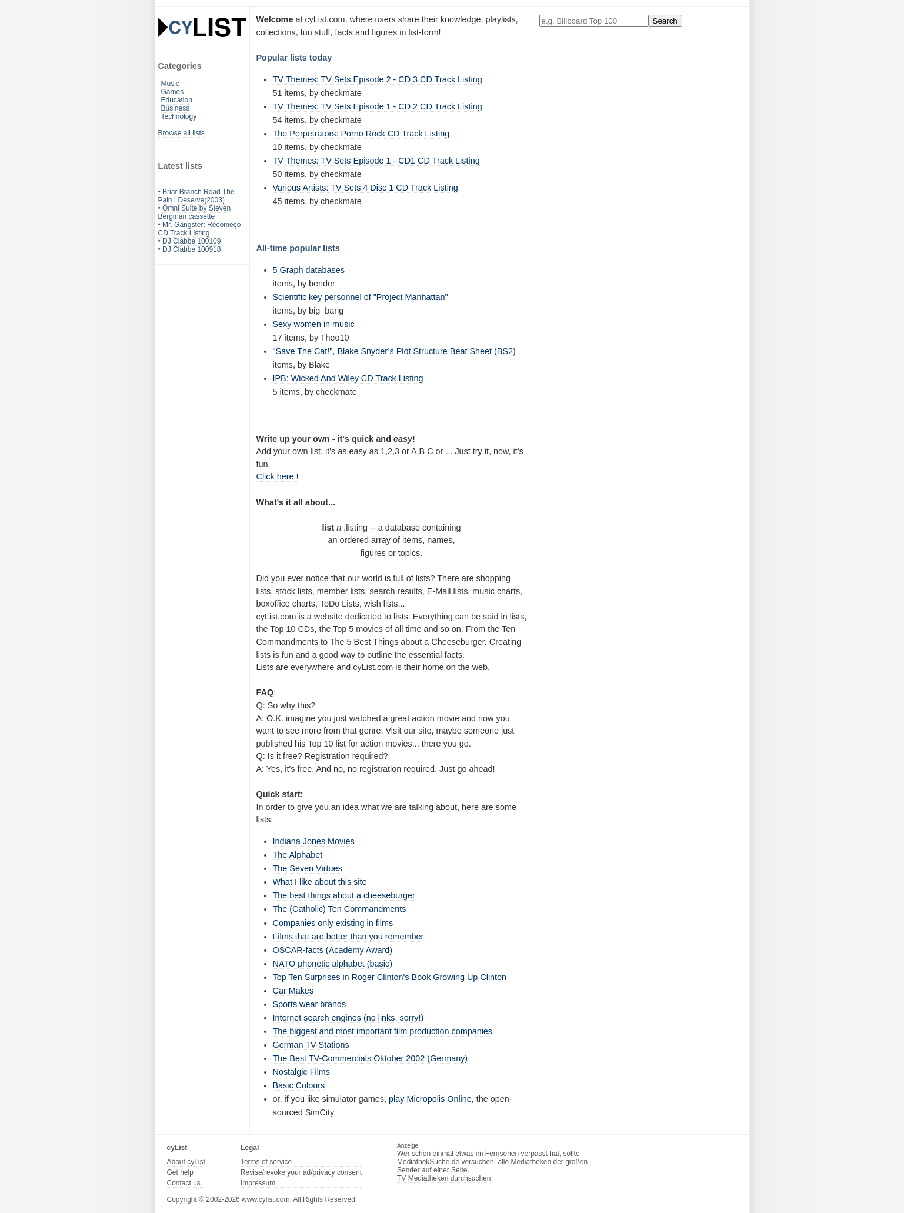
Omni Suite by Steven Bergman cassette (194, 212)
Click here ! (277, 476)
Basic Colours (299, 1085)
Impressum (258, 1183)
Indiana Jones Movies (314, 841)
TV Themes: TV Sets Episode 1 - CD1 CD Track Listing (376, 160)
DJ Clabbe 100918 (191, 249)
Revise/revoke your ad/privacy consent (301, 1172)
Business (175, 108)
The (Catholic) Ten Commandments (339, 909)
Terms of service (266, 1162)
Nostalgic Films (302, 1072)
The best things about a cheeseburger (344, 895)
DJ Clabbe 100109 (191, 241)
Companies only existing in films (333, 923)
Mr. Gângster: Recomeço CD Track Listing (199, 229)
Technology (179, 116)
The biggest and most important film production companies (383, 1031)
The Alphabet (298, 854)
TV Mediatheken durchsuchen (444, 1178)
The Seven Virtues (307, 868)
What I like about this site (320, 882)
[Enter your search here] (593, 21)
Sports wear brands (309, 1004)
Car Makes (293, 990)
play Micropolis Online (430, 1099)
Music (170, 83)
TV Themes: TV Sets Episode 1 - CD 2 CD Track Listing (377, 106)
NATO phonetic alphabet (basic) (332, 963)
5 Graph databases (309, 270)
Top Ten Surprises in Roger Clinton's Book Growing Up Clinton (390, 977)
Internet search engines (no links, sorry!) (348, 1017)
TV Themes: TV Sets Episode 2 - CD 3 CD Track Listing (377, 79)
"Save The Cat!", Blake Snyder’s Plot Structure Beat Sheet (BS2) (394, 351)
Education (176, 100)
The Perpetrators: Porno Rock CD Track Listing (361, 133)
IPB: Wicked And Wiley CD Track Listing (348, 378)
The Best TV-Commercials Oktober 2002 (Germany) (370, 1058)
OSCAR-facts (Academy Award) (333, 950)
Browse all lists (181, 133)
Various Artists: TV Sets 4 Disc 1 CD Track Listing (365, 187)
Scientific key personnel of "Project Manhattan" (360, 297)
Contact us (184, 1183)
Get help (180, 1172)
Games (172, 92)
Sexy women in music (314, 324)
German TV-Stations (311, 1044)
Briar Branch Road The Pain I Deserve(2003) (196, 196)
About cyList (186, 1162)
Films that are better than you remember (348, 936)
